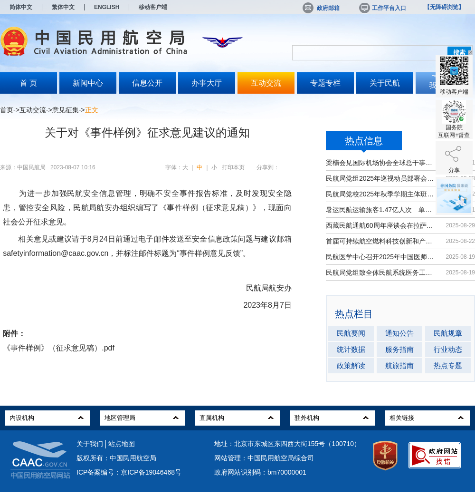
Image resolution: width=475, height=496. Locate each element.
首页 (6, 110)
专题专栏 (325, 83)
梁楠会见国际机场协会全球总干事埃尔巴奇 (381, 162)
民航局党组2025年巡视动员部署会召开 (381, 178)
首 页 (28, 83)
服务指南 (399, 349)
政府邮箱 (321, 8)
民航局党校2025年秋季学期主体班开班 (381, 194)
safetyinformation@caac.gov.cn (55, 253)
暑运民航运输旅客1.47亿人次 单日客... (381, 210)
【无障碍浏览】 (444, 7)
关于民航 (385, 83)
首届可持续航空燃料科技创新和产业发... (381, 241)
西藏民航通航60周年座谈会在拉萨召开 (381, 225)
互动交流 (266, 83)
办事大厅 (206, 83)
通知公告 (399, 333)
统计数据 (351, 349)
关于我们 (89, 443)
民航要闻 (351, 333)
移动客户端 (153, 7)
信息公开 (147, 83)
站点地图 (121, 443)
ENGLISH (106, 7)
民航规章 (448, 333)
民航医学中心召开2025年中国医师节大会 (381, 257)
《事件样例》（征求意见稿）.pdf (58, 348)
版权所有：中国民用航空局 (116, 458)
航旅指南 (399, 365)
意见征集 (65, 110)
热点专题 (448, 365)
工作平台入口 (382, 8)
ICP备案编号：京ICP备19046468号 (128, 472)
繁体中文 (63, 7)
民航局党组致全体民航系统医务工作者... (381, 272)
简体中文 (21, 7)
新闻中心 (88, 83)
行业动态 (448, 349)
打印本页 (233, 167)
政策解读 (351, 365)
